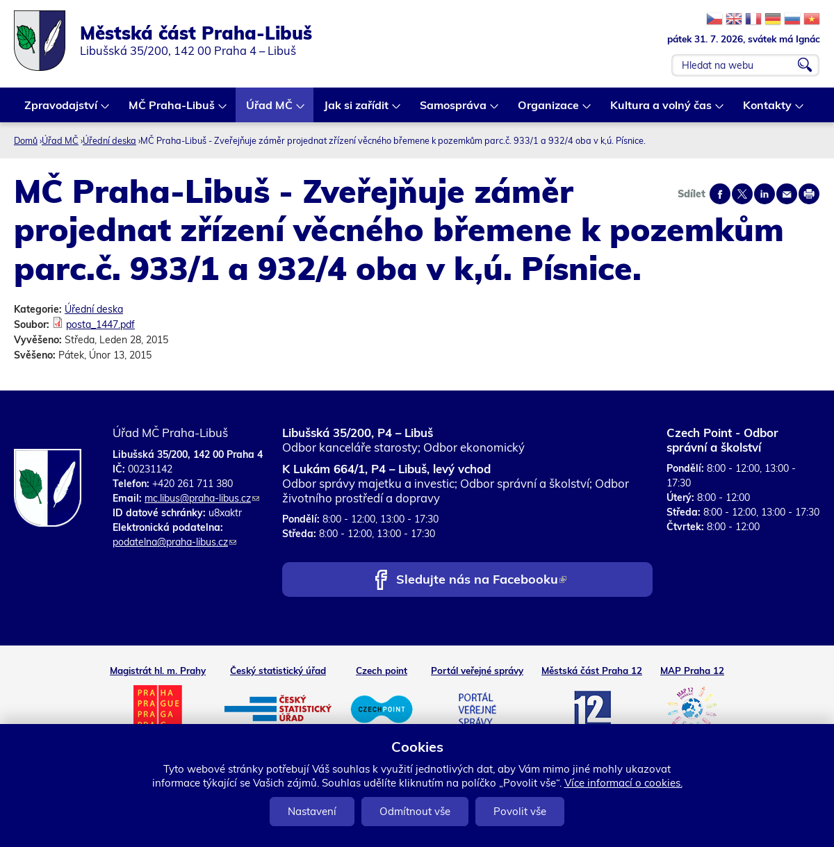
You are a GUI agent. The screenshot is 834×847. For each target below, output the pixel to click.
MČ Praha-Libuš (172, 110)
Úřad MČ (270, 110)
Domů (26, 140)
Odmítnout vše (414, 811)
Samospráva (453, 110)
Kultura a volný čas (661, 110)
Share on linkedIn (764, 193)
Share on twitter (742, 193)
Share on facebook (720, 193)
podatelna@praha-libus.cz (174, 542)
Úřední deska (109, 140)
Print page (809, 193)
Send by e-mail (786, 193)
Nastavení (312, 811)
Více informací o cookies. (623, 782)
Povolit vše (519, 811)
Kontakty (768, 110)
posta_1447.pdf (100, 324)
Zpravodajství (61, 110)
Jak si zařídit (356, 110)
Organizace (549, 110)
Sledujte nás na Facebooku (481, 580)
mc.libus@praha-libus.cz (202, 498)
